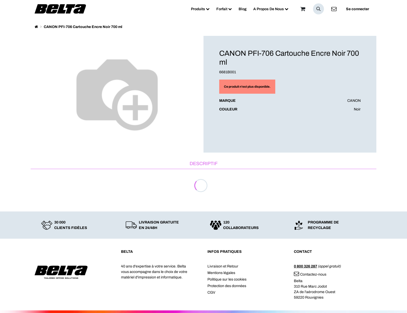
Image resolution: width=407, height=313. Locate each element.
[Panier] (302, 8)
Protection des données (226, 286)
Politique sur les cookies (226, 279)
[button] (318, 8)
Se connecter (357, 9)
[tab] (203, 164)
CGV (211, 292)
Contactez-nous (310, 274)
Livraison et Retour (222, 266)
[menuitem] (200, 9)
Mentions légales (221, 273)
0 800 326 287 (305, 266)
